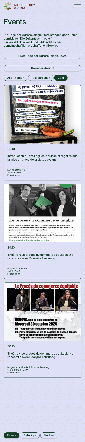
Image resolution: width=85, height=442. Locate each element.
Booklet (52, 45)
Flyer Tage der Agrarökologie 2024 (42, 56)
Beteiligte (29, 435)
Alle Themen (15, 77)
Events (11, 435)
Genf (61, 77)
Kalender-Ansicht (42, 68)
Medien (49, 435)
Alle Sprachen (41, 77)
